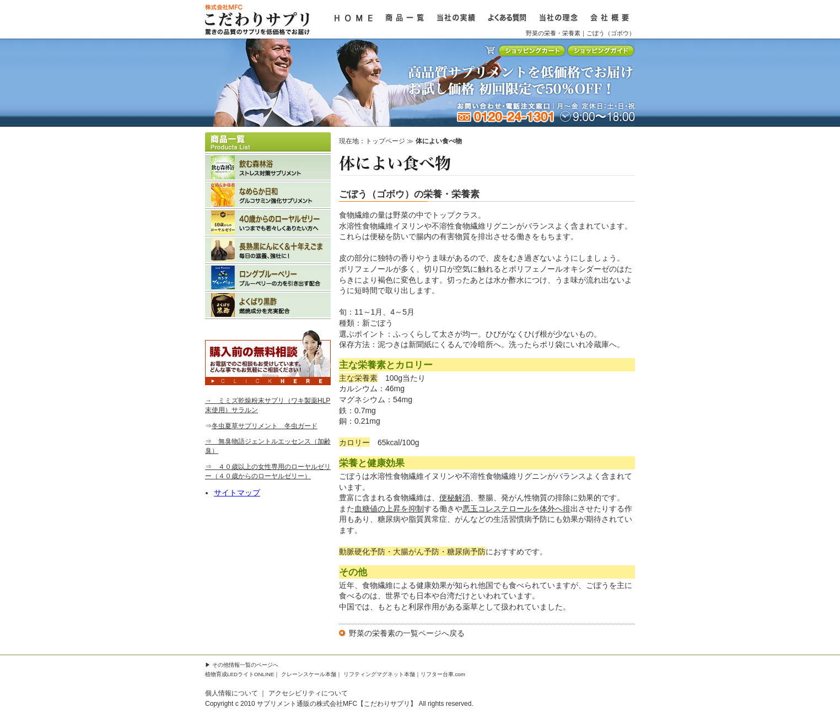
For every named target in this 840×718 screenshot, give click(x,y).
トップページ (385, 141)
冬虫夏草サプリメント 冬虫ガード (264, 426)
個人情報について (231, 693)
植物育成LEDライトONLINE (239, 674)
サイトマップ (237, 492)
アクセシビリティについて (308, 693)
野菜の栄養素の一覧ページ (395, 633)
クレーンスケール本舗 (308, 674)
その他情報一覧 (231, 665)
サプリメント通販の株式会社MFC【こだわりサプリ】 (337, 704)
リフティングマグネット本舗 (379, 674)
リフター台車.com (443, 674)
